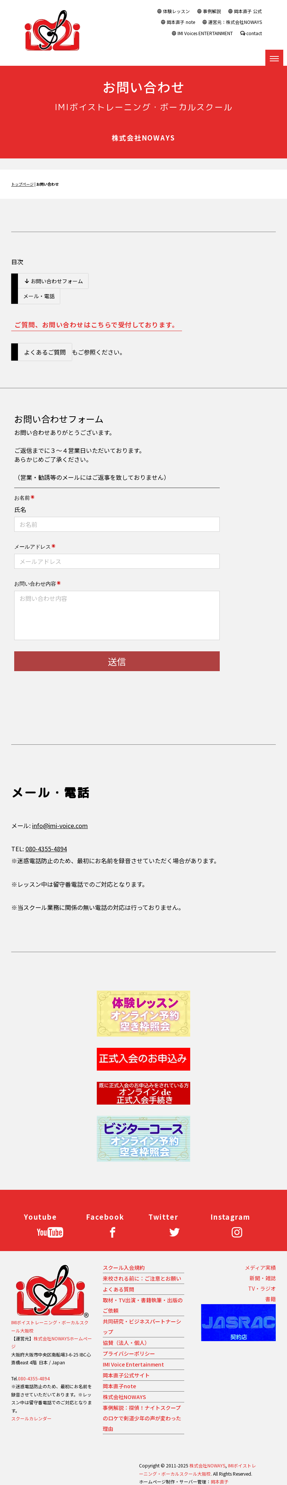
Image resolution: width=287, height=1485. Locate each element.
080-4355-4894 (46, 848)
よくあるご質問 (45, 352)
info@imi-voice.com (60, 825)
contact (251, 33)
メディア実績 (260, 1267)
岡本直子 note (178, 22)
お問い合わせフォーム (53, 281)
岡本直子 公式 (245, 11)
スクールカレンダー (31, 1418)
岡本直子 (220, 1481)
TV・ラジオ (262, 1288)
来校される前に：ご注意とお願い (142, 1278)
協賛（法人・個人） (126, 1342)
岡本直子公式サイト (126, 1375)
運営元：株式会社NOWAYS (232, 22)
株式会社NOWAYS (124, 1397)
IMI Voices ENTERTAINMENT (202, 33)
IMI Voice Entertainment (133, 1364)
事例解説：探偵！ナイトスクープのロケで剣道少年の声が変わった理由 (142, 1418)
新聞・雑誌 (263, 1278)
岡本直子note (119, 1386)
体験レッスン (173, 11)
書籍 (270, 1299)
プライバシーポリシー (129, 1353)
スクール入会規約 (124, 1267)
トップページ (22, 184)
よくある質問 (118, 1289)
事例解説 (209, 11)
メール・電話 (39, 296)
